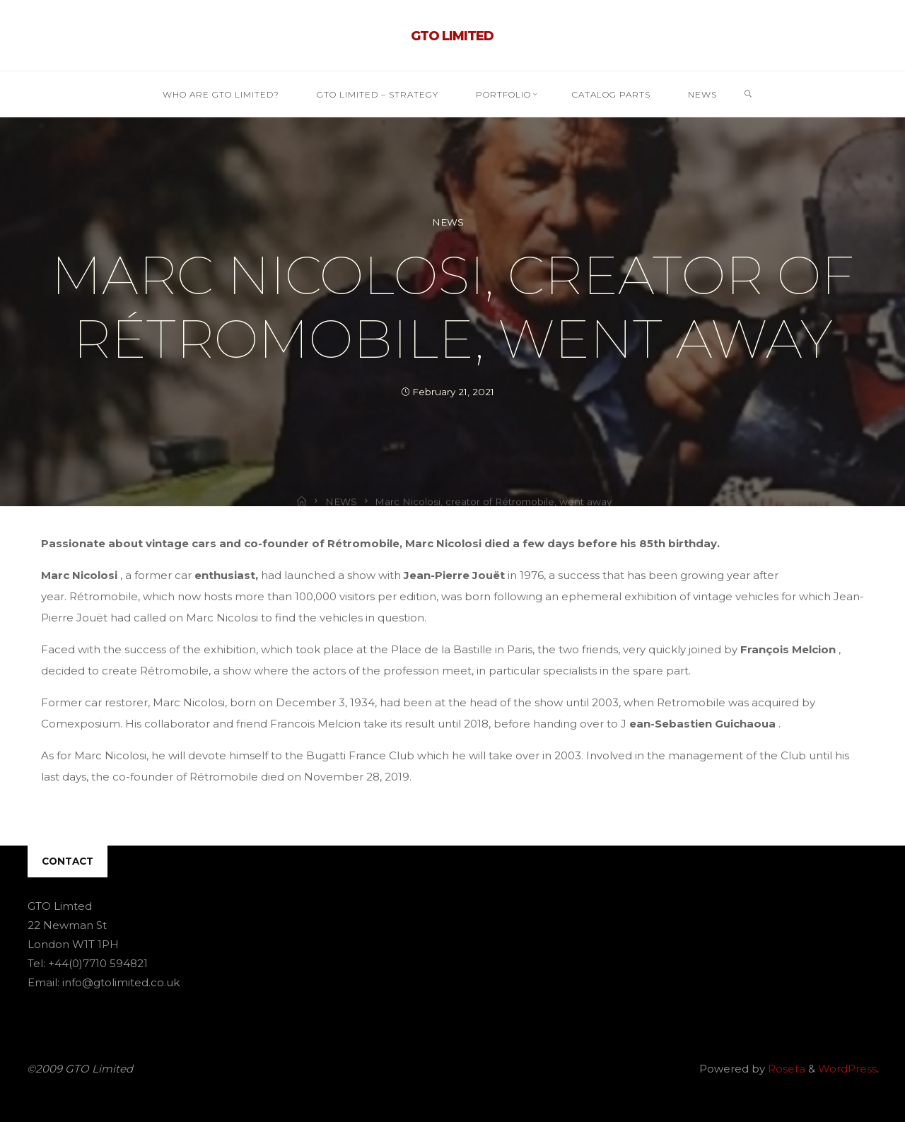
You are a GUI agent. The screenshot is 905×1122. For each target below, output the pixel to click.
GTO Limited (452, 36)
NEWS (448, 222)
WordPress (847, 1068)
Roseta (785, 1068)
